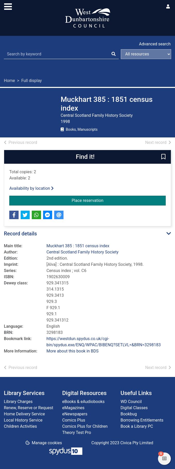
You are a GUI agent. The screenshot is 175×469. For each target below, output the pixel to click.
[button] (163, 157)
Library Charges (18, 401)
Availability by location (31, 188)
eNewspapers (74, 414)
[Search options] (146, 54)
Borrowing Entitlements (142, 420)
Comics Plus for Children (85, 426)
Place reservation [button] (119, 200)
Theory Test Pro (76, 432)
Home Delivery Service (24, 414)
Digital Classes (134, 407)
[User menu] (168, 6)
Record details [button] (20, 234)
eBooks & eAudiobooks (83, 401)
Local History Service (23, 420)
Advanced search (155, 44)
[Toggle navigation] (8, 6)
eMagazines (73, 407)
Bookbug (129, 414)
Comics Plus (73, 420)
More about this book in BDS (72, 351)
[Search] (113, 54)
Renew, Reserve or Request (28, 407)
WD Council (131, 401)
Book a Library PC (137, 426)
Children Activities (20, 426)
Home (9, 80)
